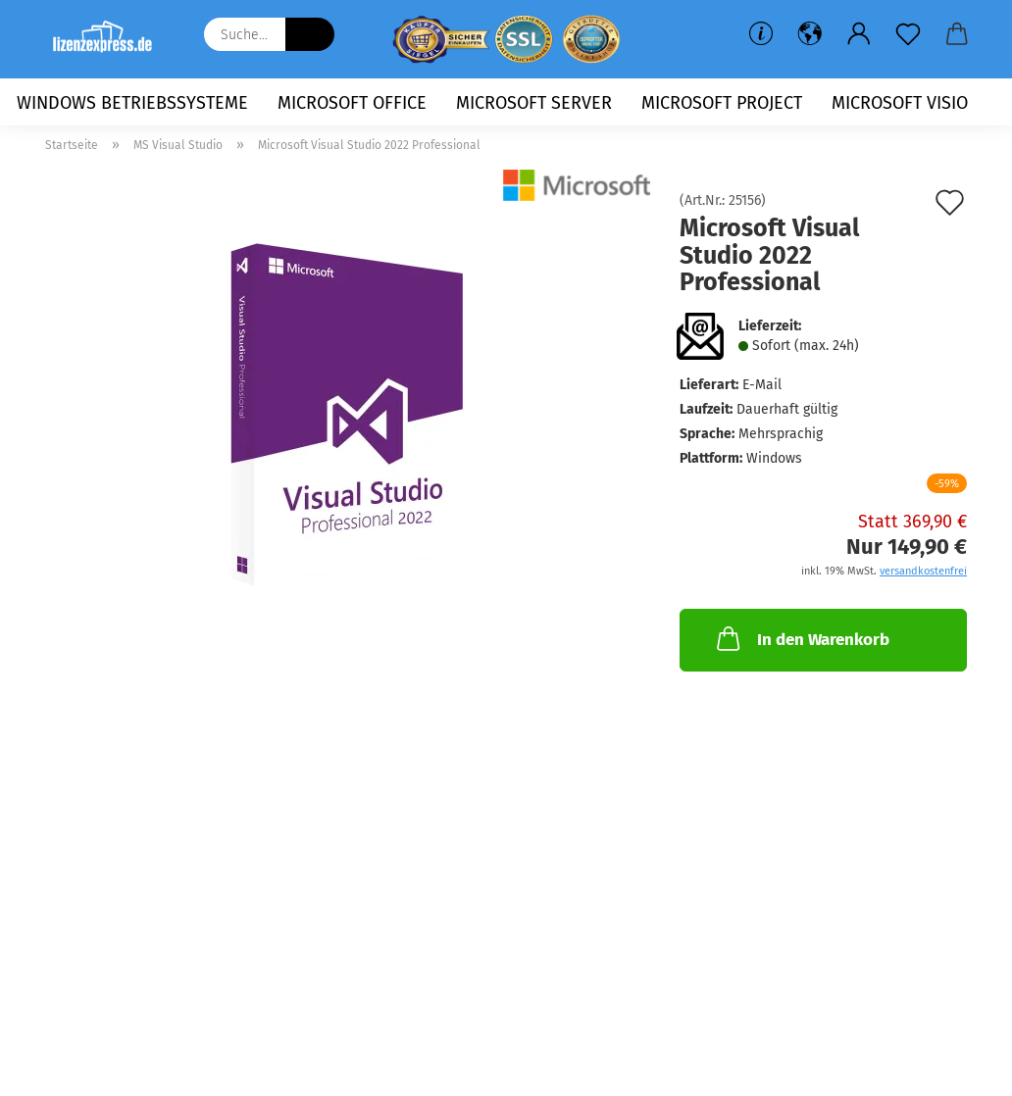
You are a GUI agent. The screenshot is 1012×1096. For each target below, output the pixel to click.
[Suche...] (309, 34)
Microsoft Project (721, 103)
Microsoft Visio (900, 103)
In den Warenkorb (801, 638)
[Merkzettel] (908, 34)
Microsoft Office (352, 103)
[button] (810, 34)
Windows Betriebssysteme (132, 103)
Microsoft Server (534, 103)
